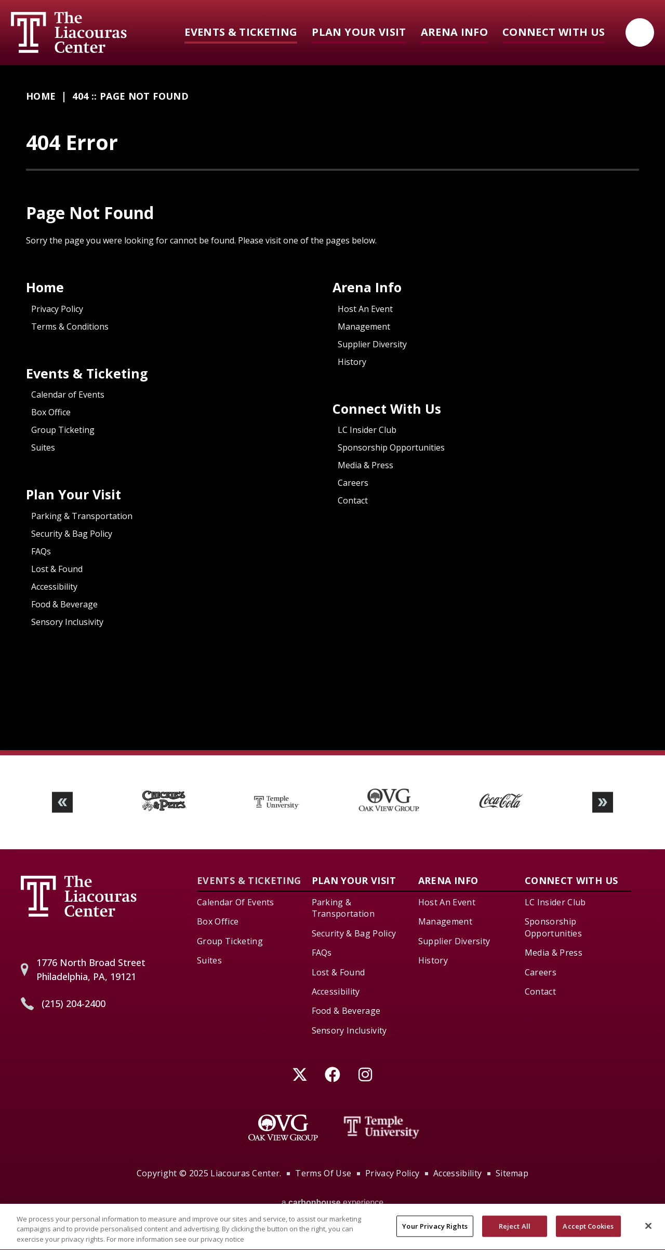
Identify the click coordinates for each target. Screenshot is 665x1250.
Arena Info (454, 32)
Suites (43, 447)
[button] (62, 802)
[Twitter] (300, 1074)
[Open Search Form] (640, 32)
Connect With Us (553, 32)
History (352, 362)
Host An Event (365, 309)
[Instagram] (365, 1074)
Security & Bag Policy (71, 533)
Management (364, 326)
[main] (332, 407)
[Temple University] (382, 1127)
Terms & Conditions (70, 326)
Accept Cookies (588, 1233)
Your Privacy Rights (434, 1233)
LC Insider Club (367, 430)
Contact (353, 500)
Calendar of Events (67, 394)
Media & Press (365, 465)
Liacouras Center (69, 32)
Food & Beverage (64, 604)
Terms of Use (323, 1173)
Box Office (51, 412)
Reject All (514, 1233)
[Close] (648, 1232)
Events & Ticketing (240, 32)
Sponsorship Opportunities (391, 447)
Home (41, 96)
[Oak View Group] (283, 1127)
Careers (353, 482)
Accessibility (54, 586)
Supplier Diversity (372, 344)
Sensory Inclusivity (67, 622)
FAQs (41, 551)
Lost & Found (57, 569)
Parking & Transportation (81, 516)
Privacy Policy (57, 309)
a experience (333, 1202)
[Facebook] (333, 1074)
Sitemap (512, 1173)
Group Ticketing (63, 430)
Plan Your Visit (359, 32)
